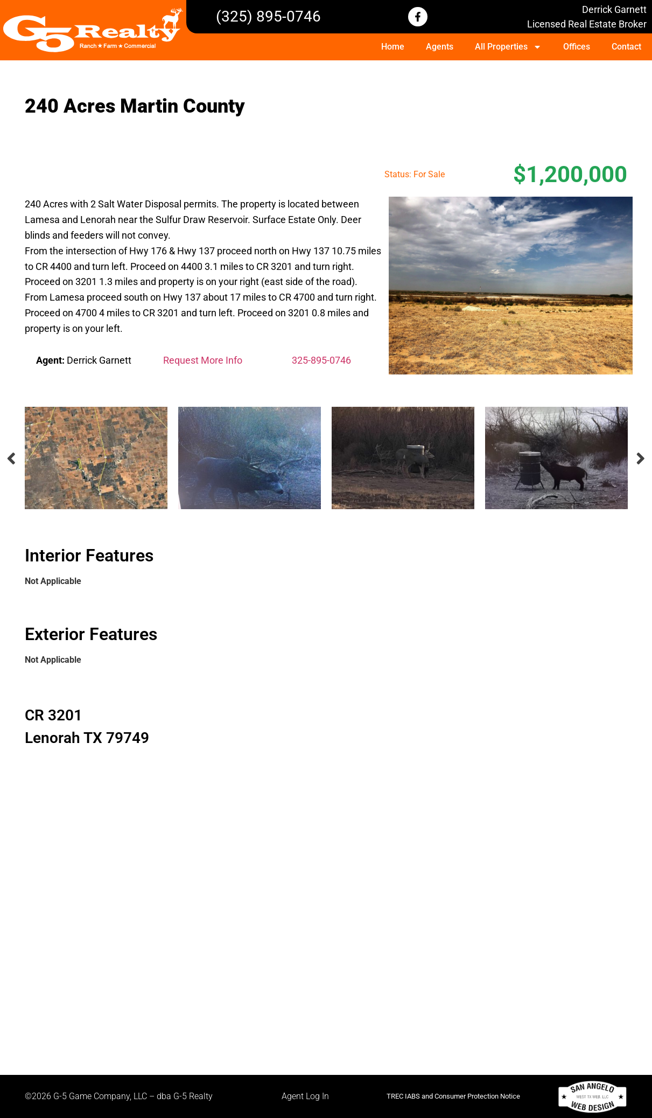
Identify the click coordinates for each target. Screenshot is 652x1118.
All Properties (508, 47)
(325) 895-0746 (268, 16)
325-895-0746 (321, 360)
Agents (439, 46)
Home (392, 46)
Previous (11, 458)
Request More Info (202, 360)
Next (641, 458)
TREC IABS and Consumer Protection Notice (453, 1096)
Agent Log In (305, 1096)
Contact (626, 46)
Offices (576, 46)
